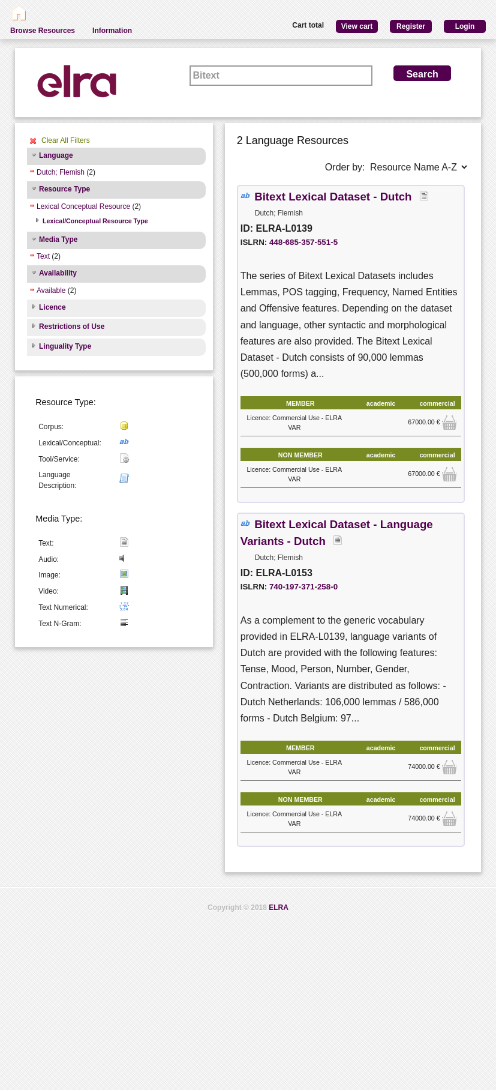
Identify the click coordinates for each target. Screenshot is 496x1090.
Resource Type (64, 189)
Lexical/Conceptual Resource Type (95, 220)
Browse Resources (42, 30)
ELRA (278, 907)
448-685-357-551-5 (303, 242)
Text (43, 256)
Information (112, 30)
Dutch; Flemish (61, 172)
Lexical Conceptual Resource (83, 206)
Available (51, 290)
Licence (52, 307)
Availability (58, 273)
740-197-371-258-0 (303, 586)
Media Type (58, 239)
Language (56, 155)
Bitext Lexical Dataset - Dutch (334, 196)
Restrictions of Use (71, 326)
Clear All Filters (65, 140)
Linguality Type (65, 346)
